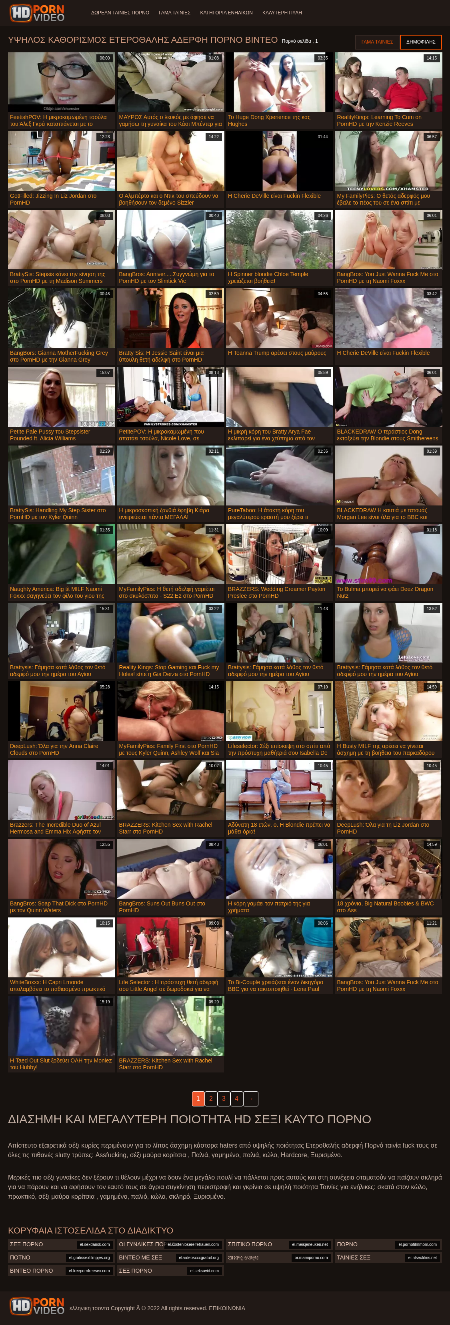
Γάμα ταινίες (174, 13)
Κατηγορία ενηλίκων (226, 13)
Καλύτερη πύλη (282, 13)
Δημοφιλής (421, 42)
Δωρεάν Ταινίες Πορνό (120, 13)
